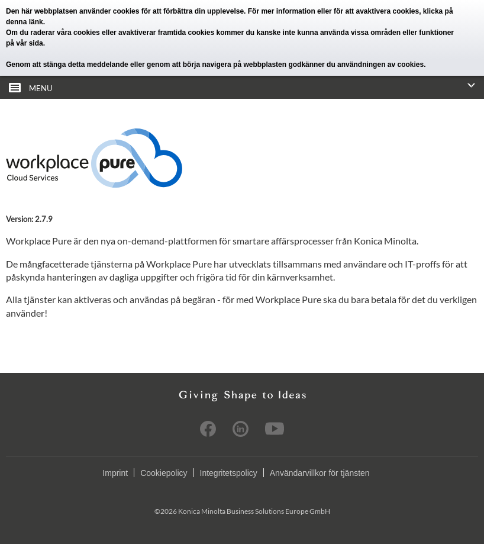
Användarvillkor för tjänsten (320, 473)
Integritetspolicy (228, 473)
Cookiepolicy (163, 473)
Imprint (115, 473)
